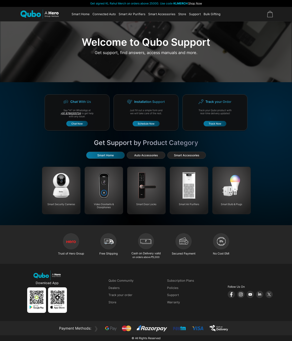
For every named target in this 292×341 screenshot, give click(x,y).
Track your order (120, 295)
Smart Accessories (161, 14)
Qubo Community (120, 280)
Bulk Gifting (212, 14)
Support (195, 14)
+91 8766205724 (71, 113)
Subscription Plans (180, 280)
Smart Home (81, 14)
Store (182, 14)
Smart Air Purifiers (132, 14)
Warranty (173, 302)
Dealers (114, 288)
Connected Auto (104, 14)
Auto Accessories (146, 155)
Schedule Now (146, 123)
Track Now (215, 123)
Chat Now (77, 123)
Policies (172, 288)
